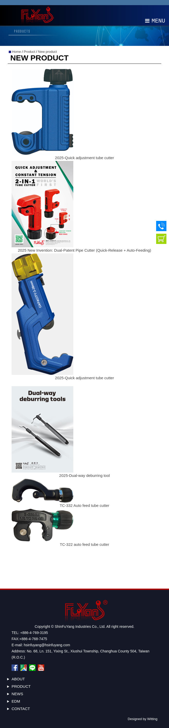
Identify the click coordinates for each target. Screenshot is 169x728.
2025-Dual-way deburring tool (84, 475)
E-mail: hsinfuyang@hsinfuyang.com (41, 645)
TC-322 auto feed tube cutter (84, 544)
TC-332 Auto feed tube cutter (84, 505)
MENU (155, 20)
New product (47, 52)
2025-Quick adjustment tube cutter (84, 158)
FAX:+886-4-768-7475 (29, 639)
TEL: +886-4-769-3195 (30, 633)
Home (16, 52)
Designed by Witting (142, 719)
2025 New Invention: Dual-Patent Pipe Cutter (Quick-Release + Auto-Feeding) (84, 250)
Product (29, 52)
